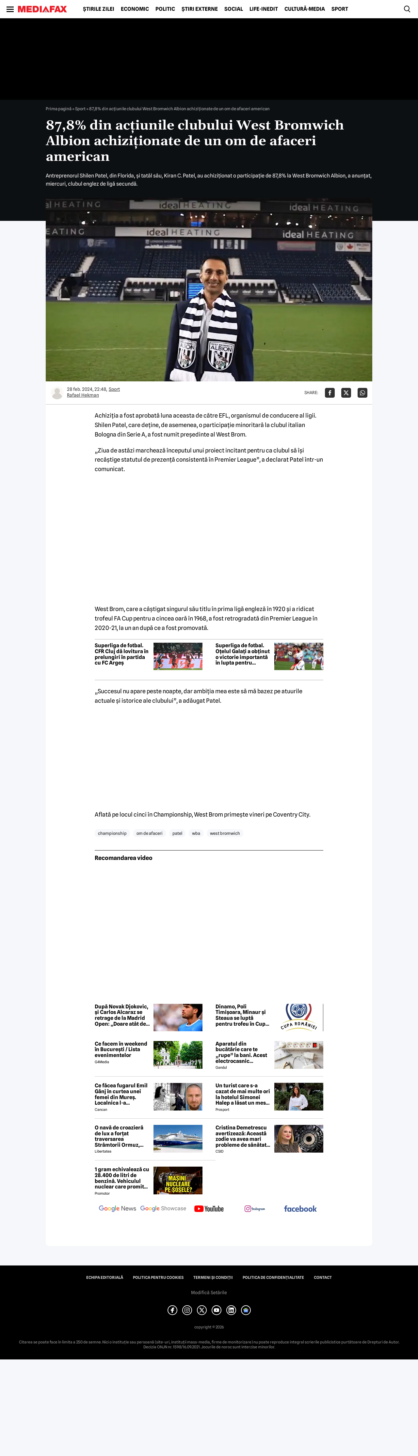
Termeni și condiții (213, 1277)
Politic (165, 9)
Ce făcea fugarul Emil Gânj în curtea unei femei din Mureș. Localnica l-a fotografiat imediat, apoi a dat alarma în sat (121, 1094)
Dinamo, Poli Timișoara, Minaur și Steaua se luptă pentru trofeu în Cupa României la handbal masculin (242, 1015)
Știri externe (200, 9)
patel (177, 833)
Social (233, 9)
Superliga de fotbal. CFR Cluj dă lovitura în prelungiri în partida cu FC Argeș (122, 654)
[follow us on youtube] (209, 1209)
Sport (339, 9)
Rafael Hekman (83, 395)
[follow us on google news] (117, 1209)
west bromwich (225, 833)
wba (196, 833)
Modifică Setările (209, 1292)
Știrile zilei (98, 9)
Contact (323, 1277)
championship (112, 833)
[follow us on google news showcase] (163, 1209)
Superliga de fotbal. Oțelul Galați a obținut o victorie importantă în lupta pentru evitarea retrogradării (243, 654)
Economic (135, 9)
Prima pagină (59, 108)
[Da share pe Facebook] (330, 393)
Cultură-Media (304, 9)
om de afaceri (150, 833)
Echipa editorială (104, 1277)
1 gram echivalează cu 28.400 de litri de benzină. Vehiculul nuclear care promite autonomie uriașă (122, 1178)
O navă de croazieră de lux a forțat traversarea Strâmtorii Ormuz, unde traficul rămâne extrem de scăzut (121, 1136)
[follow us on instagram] (255, 1209)
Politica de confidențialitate (273, 1277)
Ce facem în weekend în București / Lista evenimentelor (121, 1049)
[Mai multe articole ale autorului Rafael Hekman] (57, 392)
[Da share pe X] (346, 393)
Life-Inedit (263, 9)
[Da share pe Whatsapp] (362, 393)
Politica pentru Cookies (158, 1277)
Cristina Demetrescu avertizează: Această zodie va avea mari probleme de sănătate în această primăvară (242, 1136)
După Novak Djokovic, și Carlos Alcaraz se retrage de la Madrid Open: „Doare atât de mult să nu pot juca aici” (121, 1015)
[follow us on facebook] (300, 1209)
